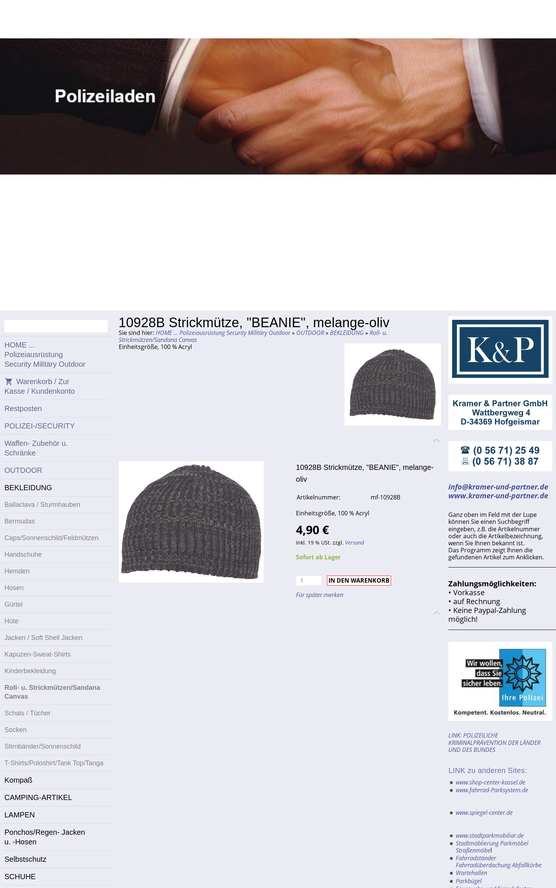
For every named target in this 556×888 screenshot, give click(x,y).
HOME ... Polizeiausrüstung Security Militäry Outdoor (223, 333)
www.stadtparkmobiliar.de (490, 835)
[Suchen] (56, 326)
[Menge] (309, 581)
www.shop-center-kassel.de (490, 782)
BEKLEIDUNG (347, 333)
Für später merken (319, 595)
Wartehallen (471, 873)
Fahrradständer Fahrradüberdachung (483, 861)
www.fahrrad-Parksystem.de (492, 790)
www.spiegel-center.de (484, 813)
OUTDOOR (310, 333)
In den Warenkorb (359, 580)
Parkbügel (469, 881)
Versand (354, 542)
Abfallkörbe (527, 865)
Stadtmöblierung (477, 843)
